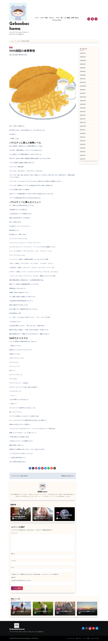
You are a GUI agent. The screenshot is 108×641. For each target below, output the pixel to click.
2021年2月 (82, 155)
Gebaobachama (17, 629)
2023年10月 (83, 86)
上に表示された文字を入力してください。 (21, 580)
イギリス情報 (86, 638)
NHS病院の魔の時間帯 (18, 516)
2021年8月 (82, 133)
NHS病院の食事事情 (22, 51)
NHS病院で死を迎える (40, 516)
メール (13, 560)
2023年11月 (83, 82)
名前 (13, 553)
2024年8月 (83, 75)
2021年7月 (82, 137)
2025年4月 (83, 71)
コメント (14, 533)
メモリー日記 (44, 18)
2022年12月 (83, 97)
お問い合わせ (75, 18)
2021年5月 (82, 144)
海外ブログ (79, 638)
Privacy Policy (56, 20)
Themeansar (35, 638)
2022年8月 (83, 104)
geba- (16, 54)
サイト (12, 567)
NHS (11, 47)
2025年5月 (83, 67)
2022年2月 (83, 115)
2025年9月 (83, 64)
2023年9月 (83, 89)
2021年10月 (83, 126)
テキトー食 (59, 18)
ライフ (37, 18)
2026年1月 (82, 53)
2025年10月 (83, 60)
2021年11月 (83, 122)
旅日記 (14, 609)
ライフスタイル (71, 638)
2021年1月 (82, 159)
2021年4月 (82, 148)
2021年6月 (82, 140)
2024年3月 (83, 78)
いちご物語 (67, 18)
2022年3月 (83, 111)
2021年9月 (82, 129)
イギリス (51, 18)
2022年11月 (83, 100)
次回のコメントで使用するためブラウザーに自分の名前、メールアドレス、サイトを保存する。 (36, 574)
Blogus (28, 638)
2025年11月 (83, 57)
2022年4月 (83, 108)
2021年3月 (82, 151)
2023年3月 (83, 93)
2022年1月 (82, 119)
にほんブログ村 (95, 638)
